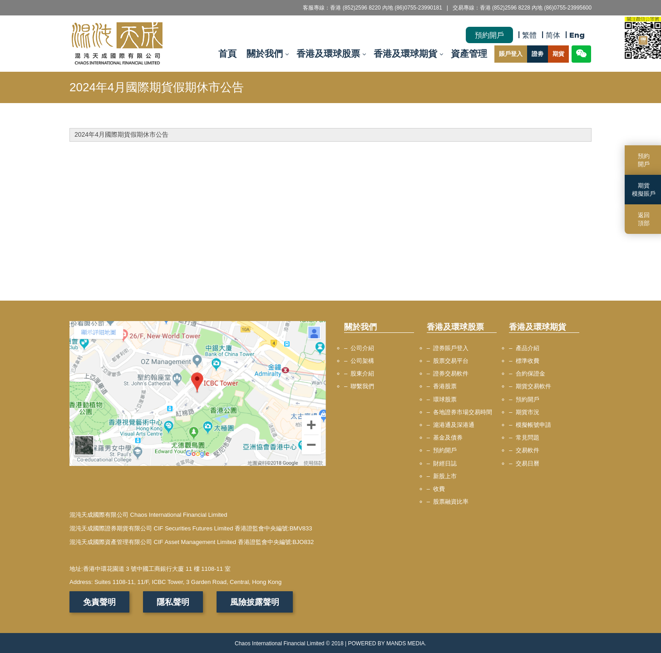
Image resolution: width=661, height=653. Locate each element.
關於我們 (265, 54)
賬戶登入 (511, 54)
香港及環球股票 (328, 54)
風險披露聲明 (254, 602)
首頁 (227, 54)
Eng (577, 35)
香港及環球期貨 (405, 54)
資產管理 (469, 54)
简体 (553, 35)
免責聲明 (99, 602)
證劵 (537, 54)
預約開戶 (489, 35)
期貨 (558, 54)
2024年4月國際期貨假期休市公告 (121, 134)
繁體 (529, 35)
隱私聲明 (173, 602)
